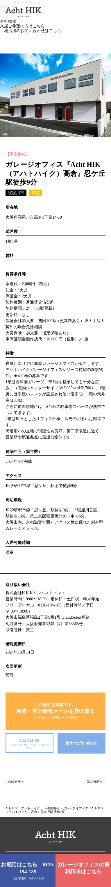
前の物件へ (16, 781)
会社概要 (8, 21)
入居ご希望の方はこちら (22, 26)
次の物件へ (95, 781)
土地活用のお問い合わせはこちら (30, 30)
